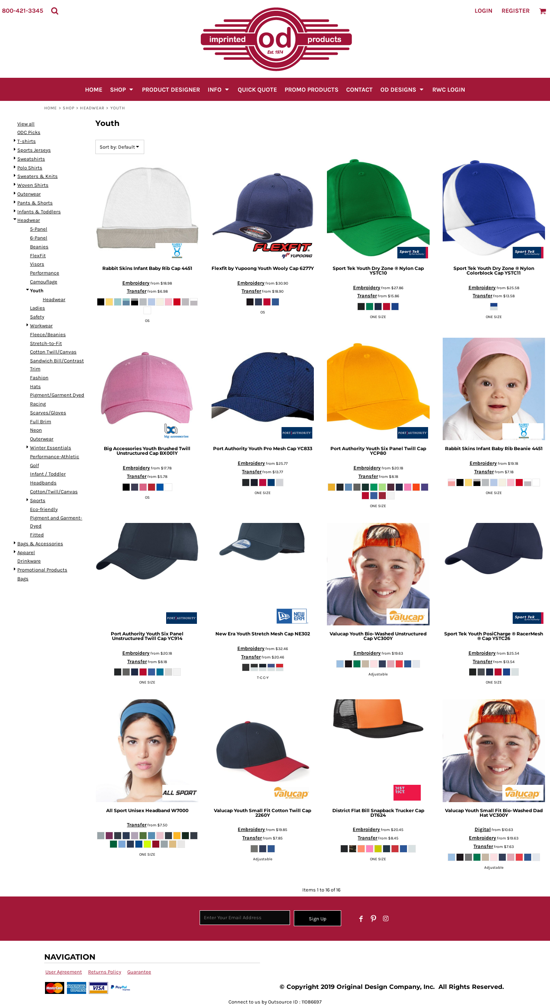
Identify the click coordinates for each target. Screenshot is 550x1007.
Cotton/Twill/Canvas (54, 491)
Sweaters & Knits (37, 176)
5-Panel (38, 229)
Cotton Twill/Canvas (53, 352)
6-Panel (38, 238)
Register (516, 10)
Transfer (137, 291)
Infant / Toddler (48, 474)
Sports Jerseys (34, 150)
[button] (54, 11)
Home (50, 108)
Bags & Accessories (40, 543)
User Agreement (63, 972)
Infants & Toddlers (39, 211)
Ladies (37, 308)
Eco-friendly (44, 509)
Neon (36, 430)
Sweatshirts (31, 159)
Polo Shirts (29, 168)
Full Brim (40, 421)
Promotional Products (42, 570)
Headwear (92, 108)
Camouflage (43, 282)
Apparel (26, 552)
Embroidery (136, 283)
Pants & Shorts (35, 203)
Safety (37, 317)
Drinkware (29, 561)
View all (26, 124)
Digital (483, 829)
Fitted (37, 535)
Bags (22, 578)
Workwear (41, 325)
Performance (44, 273)
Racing (38, 404)
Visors (37, 264)
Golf (34, 465)
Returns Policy (104, 972)
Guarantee (139, 972)
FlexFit (38, 255)
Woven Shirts (32, 185)
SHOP (69, 108)
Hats (35, 386)
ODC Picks (28, 132)
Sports (37, 500)
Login (483, 10)
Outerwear (29, 194)
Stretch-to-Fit (46, 343)
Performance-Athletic (54, 456)
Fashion (39, 377)
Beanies (39, 247)
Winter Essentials (50, 448)
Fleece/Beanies (48, 334)
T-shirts (26, 141)
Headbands (43, 483)
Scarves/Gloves (48, 413)
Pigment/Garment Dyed (57, 395)
